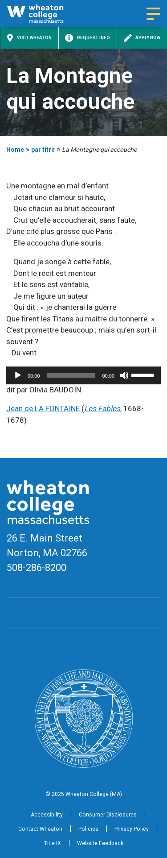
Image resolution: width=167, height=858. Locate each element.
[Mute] (124, 375)
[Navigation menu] (153, 14)
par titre (43, 149)
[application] (83, 375)
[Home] (43, 13)
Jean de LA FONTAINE (43, 408)
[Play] (17, 375)
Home (15, 149)
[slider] (71, 375)
